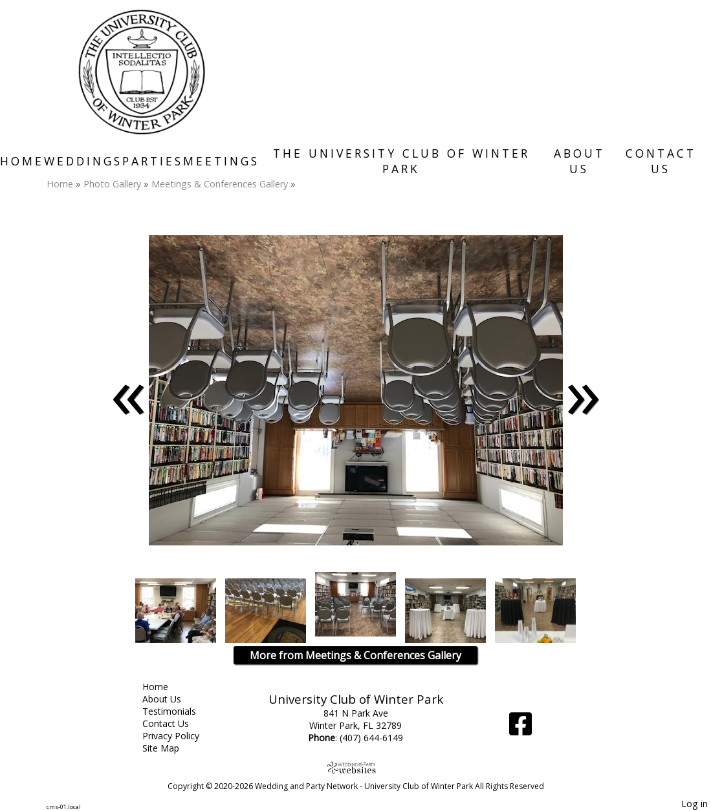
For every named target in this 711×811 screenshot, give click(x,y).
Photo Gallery (112, 184)
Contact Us (661, 160)
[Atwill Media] (356, 767)
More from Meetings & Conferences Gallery (355, 655)
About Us (579, 160)
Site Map (170, 748)
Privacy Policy (180, 736)
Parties (152, 161)
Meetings (221, 161)
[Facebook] (520, 728)
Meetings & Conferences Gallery (219, 184)
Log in (694, 803)
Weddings (83, 161)
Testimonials (179, 711)
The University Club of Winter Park (401, 160)
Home (22, 161)
